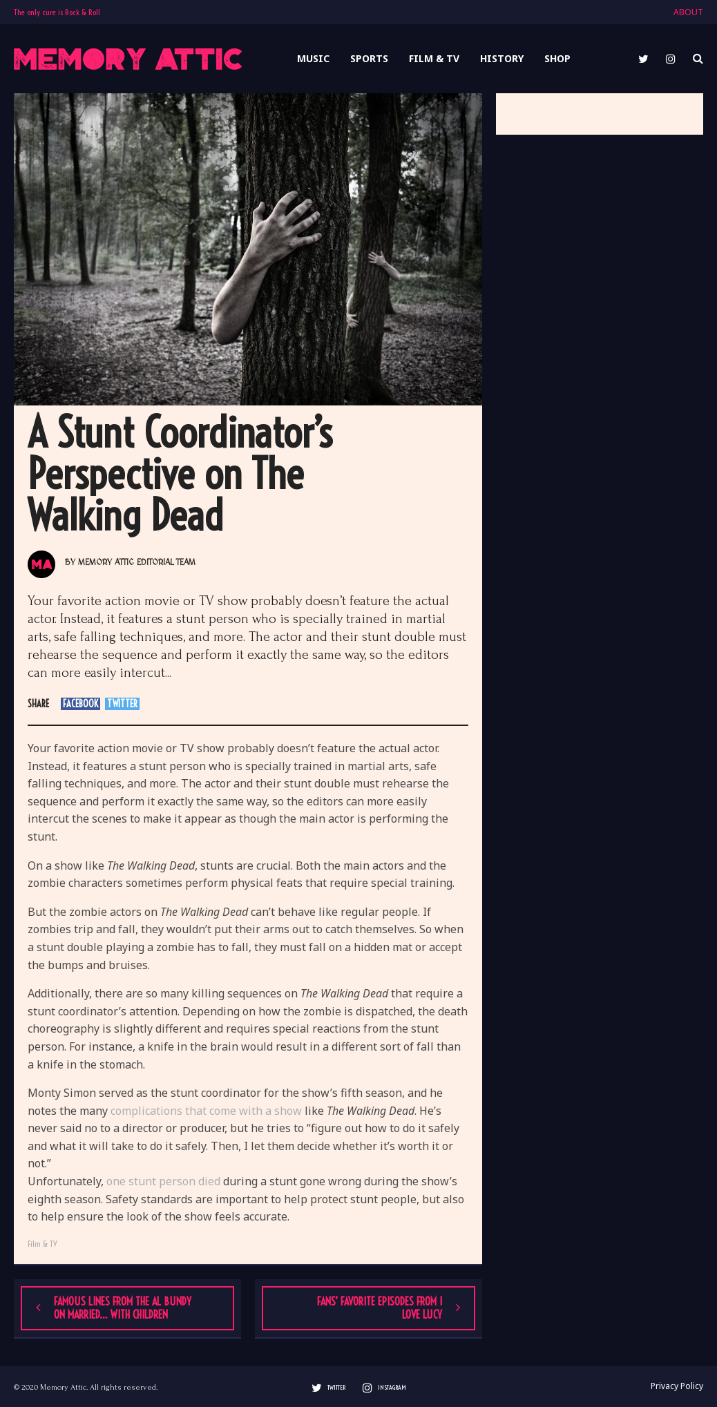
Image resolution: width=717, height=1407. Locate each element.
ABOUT (688, 12)
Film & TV (42, 1243)
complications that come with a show (206, 1110)
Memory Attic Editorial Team (136, 562)
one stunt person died (163, 1181)
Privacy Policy (677, 1386)
